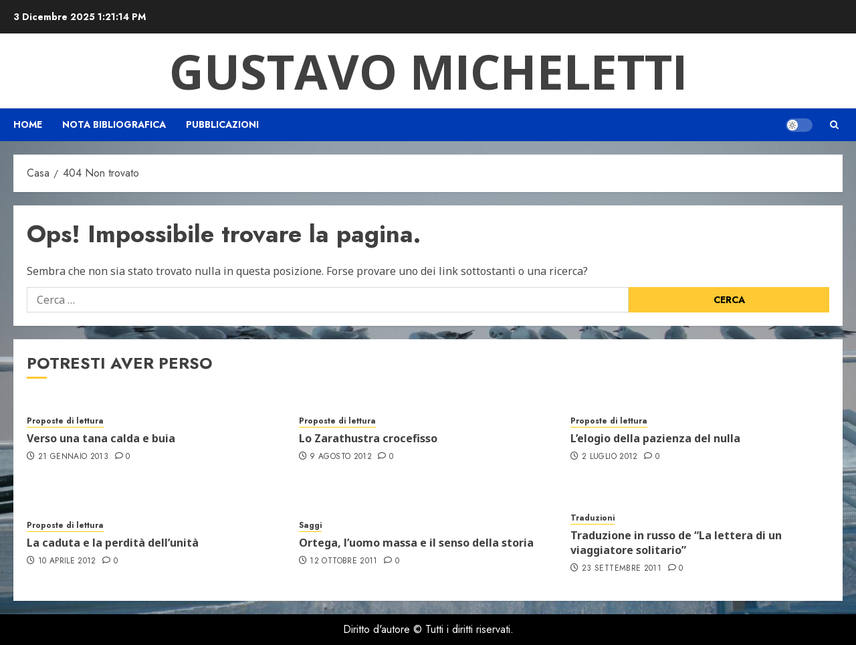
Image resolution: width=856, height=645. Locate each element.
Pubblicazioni (222, 124)
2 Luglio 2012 (610, 457)
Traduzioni (592, 518)
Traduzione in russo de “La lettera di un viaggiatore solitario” (676, 542)
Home (27, 124)
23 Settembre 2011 (621, 568)
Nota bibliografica (114, 124)
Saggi (310, 525)
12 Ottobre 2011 (343, 561)
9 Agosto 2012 (341, 457)
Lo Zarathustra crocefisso (368, 438)
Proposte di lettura (65, 421)
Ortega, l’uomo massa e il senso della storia (416, 542)
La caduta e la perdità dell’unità (113, 542)
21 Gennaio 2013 (73, 457)
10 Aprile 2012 (67, 561)
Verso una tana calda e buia (101, 438)
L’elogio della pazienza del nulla (655, 438)
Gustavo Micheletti (428, 71)
